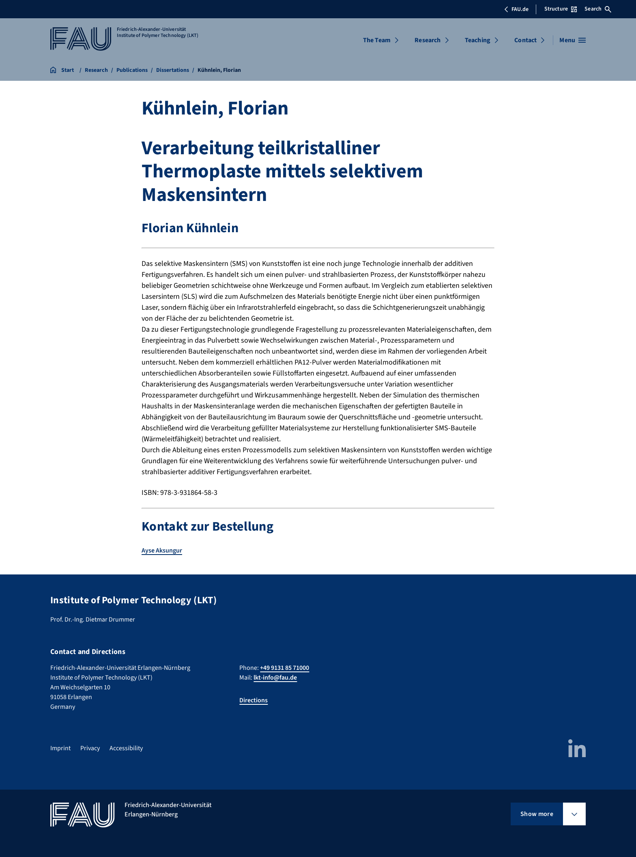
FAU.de (516, 9)
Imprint (60, 748)
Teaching (477, 40)
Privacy (90, 748)
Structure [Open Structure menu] (560, 9)
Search (597, 9)
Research (427, 40)
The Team (377, 40)
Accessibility (126, 748)
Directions (253, 700)
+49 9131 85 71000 (284, 667)
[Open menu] (572, 40)
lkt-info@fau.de (275, 677)
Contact (525, 40)
